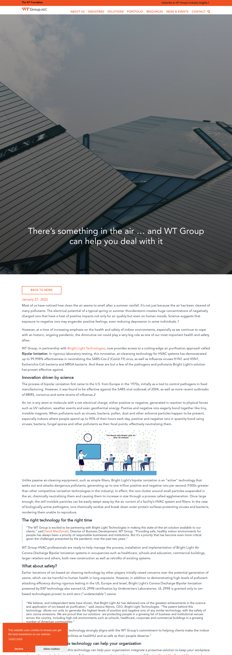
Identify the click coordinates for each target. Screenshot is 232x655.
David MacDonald (56, 531)
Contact (199, 12)
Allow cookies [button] (51, 649)
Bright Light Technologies (86, 348)
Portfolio (135, 12)
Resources (155, 12)
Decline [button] (19, 649)
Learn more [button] (16, 638)
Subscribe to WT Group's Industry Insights (185, 3)
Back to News (42, 290)
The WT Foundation (32, 3)
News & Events (177, 12)
